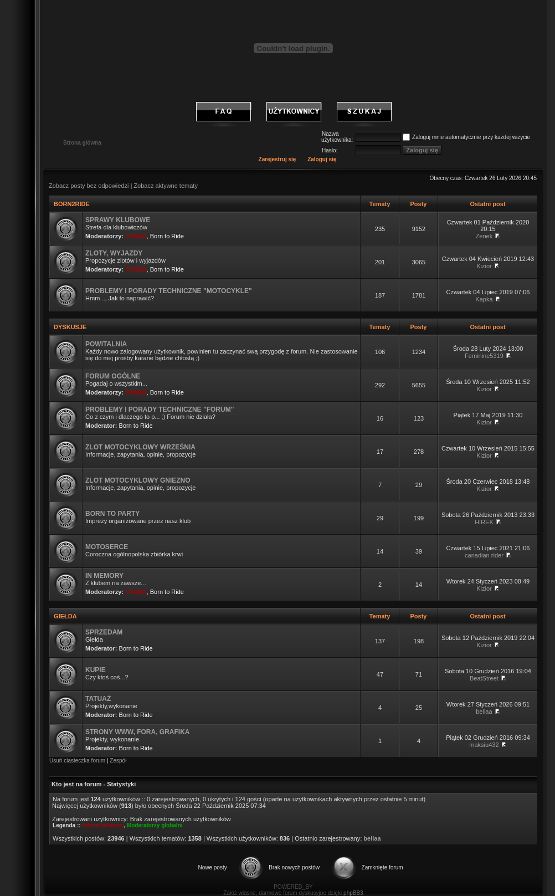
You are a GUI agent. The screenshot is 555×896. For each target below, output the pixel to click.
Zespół (118, 760)
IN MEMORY (104, 576)
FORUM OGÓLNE (112, 376)
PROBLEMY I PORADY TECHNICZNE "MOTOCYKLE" (168, 291)
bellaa (484, 711)
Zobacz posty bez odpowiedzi (89, 185)
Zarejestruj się (277, 159)
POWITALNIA (106, 344)
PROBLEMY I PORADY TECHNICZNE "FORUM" (159, 409)
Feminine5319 (484, 355)
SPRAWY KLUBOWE (117, 220)
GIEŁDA (65, 616)
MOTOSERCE (106, 547)
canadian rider (484, 555)
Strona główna (82, 143)
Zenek (484, 236)
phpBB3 (353, 893)
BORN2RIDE (72, 204)
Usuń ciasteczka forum (77, 760)
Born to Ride (167, 236)
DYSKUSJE (70, 327)
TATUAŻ (98, 699)
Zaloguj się (321, 159)
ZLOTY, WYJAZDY (113, 253)
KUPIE (95, 670)
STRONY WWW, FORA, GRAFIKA (137, 732)
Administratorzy (103, 825)
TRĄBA (136, 236)
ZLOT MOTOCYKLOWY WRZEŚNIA (140, 447)
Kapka (483, 299)
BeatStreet (484, 678)
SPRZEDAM (103, 632)
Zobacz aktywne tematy (165, 185)
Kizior (484, 266)
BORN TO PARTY (112, 514)
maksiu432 (484, 744)
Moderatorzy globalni (155, 825)
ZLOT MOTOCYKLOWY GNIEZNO (138, 480)
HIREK (484, 522)
